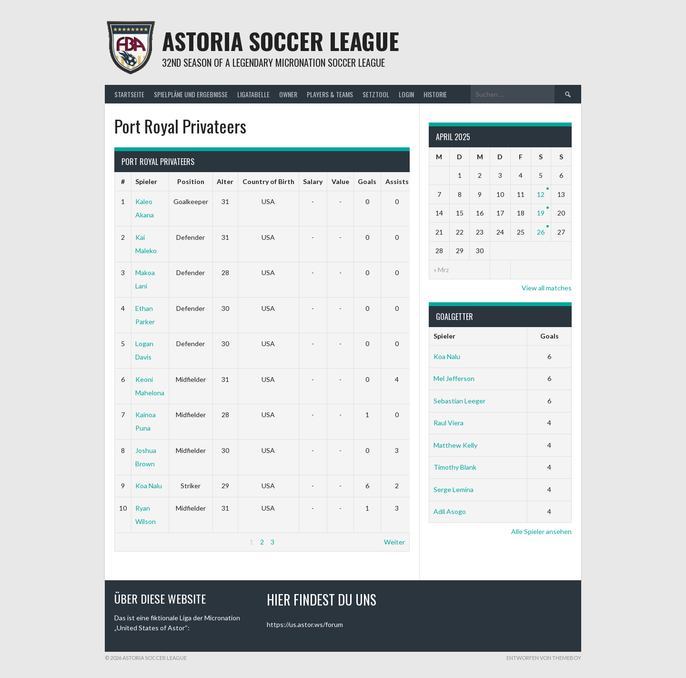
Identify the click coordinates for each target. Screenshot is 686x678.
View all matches (547, 288)
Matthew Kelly (455, 445)
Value (340, 181)
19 (541, 213)
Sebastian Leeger (459, 401)
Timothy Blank (455, 467)
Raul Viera (449, 423)
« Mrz (441, 270)
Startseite (129, 94)
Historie (435, 94)
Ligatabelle (253, 94)
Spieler (146, 181)
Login (406, 94)
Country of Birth (268, 181)
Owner (288, 94)
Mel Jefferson (454, 378)
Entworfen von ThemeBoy (543, 658)
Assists (397, 181)
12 (541, 194)
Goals (367, 181)
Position (190, 181)
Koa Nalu (148, 486)
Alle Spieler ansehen (541, 531)
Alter (225, 181)
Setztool (376, 94)
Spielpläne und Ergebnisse (191, 94)
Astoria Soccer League (280, 41)
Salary (313, 181)
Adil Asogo (450, 511)
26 (541, 232)
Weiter (394, 542)
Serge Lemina (454, 489)
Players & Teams (330, 94)
